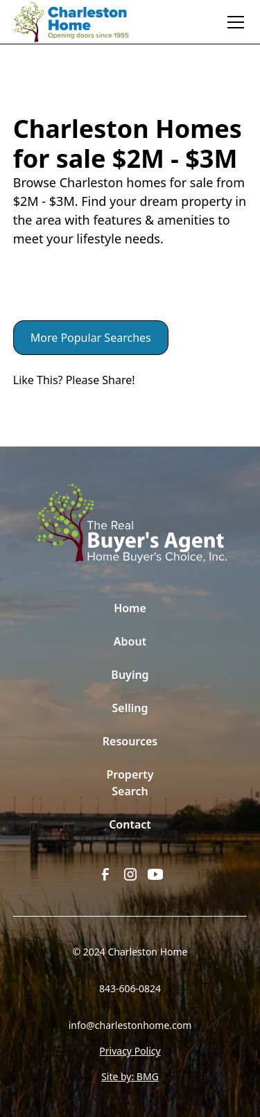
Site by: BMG (130, 1076)
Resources (130, 741)
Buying (129, 674)
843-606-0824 (130, 988)
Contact (130, 824)
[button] (233, 22)
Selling (130, 708)
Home (130, 608)
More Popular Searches (91, 337)
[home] (78, 22)
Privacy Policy (129, 1050)
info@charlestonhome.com (130, 1025)
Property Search (130, 783)
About (130, 641)
